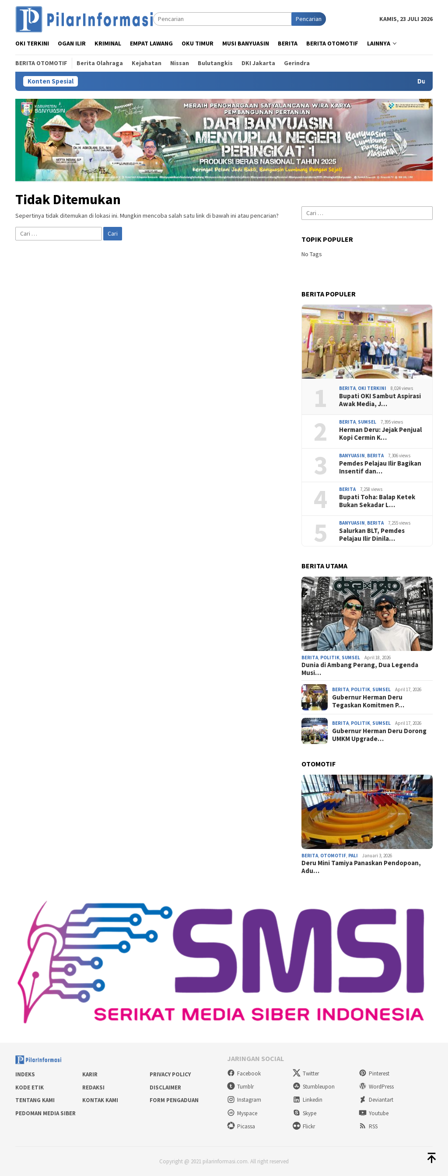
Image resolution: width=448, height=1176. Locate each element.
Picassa (241, 1126)
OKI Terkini (372, 388)
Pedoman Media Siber (45, 1113)
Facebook (244, 1073)
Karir (90, 1074)
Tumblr (240, 1086)
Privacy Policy (170, 1074)
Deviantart (376, 1099)
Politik (330, 657)
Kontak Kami (100, 1100)
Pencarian (309, 19)
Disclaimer (165, 1087)
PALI (353, 855)
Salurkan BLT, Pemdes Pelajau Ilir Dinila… (372, 535)
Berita (347, 388)
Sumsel (367, 422)
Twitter (306, 1073)
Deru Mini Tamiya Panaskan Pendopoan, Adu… (361, 867)
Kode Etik (29, 1087)
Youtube (373, 1113)
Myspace (242, 1113)
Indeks (25, 1074)
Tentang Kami (35, 1100)
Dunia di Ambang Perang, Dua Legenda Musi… (359, 669)
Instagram (244, 1099)
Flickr (304, 1126)
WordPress (376, 1086)
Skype (304, 1113)
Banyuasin (352, 455)
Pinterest (374, 1073)
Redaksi (93, 1087)
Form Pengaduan (174, 1100)
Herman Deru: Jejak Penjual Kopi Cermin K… (380, 434)
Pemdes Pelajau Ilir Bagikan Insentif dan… (380, 467)
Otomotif (333, 855)
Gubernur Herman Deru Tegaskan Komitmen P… (368, 701)
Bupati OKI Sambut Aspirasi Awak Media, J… (380, 400)
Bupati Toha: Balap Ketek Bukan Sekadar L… (377, 501)
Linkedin (307, 1099)
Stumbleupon (314, 1086)
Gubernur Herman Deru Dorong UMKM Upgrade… (379, 735)
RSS (368, 1126)
